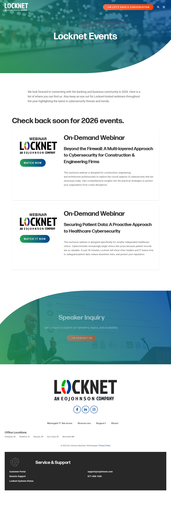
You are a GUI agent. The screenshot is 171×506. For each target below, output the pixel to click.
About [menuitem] (114, 423)
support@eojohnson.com (100, 471)
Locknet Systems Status (21, 480)
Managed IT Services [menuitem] (59, 423)
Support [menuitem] (101, 423)
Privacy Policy (104, 445)
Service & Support (53, 462)
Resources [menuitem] (84, 423)
